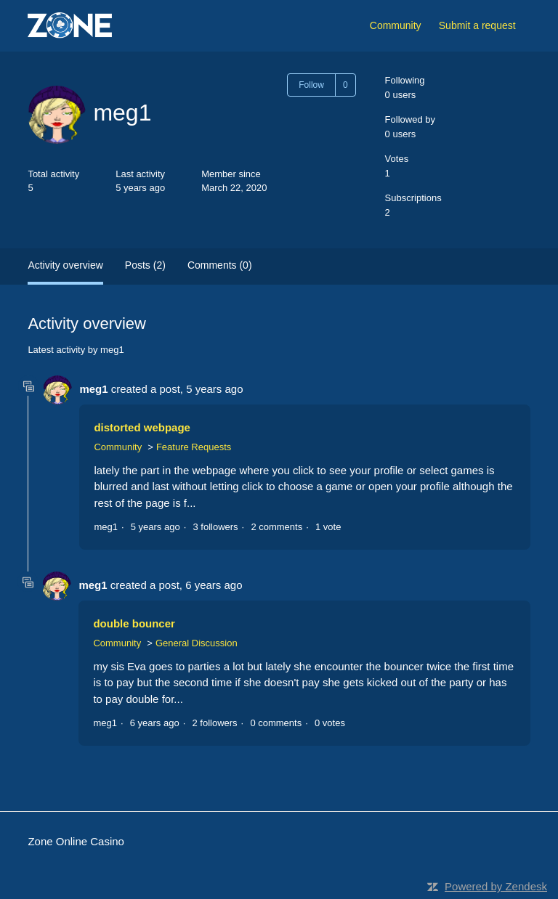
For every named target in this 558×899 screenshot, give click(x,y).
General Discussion (196, 643)
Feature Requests (193, 447)
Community (395, 25)
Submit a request (477, 25)
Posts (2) (145, 265)
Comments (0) (219, 265)
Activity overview (65, 265)
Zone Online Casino (76, 841)
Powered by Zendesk (496, 886)
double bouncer (134, 623)
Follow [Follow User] (311, 85)
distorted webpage (142, 427)
